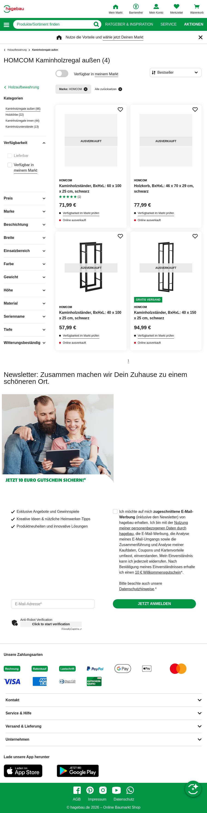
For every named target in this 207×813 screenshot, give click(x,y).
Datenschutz (124, 799)
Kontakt (12, 700)
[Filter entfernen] (85, 89)
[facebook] (77, 790)
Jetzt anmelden (154, 604)
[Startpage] (14, 9)
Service (168, 24)
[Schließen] (200, 37)
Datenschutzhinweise (136, 589)
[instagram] (103, 790)
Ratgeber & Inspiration (129, 24)
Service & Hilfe (18, 713)
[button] (6, 24)
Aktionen (193, 24)
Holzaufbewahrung (23, 87)
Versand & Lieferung (24, 726)
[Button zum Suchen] (96, 24)
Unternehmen (17, 739)
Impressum (97, 799)
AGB (77, 799)
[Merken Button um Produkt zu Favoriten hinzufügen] (120, 109)
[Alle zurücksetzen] (120, 89)
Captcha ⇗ (72, 629)
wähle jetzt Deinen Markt (123, 37)
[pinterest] (90, 790)
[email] (52, 603)
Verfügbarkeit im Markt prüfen (81, 213)
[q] (52, 24)
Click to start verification (51, 624)
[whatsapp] (130, 790)
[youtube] (116, 790)
